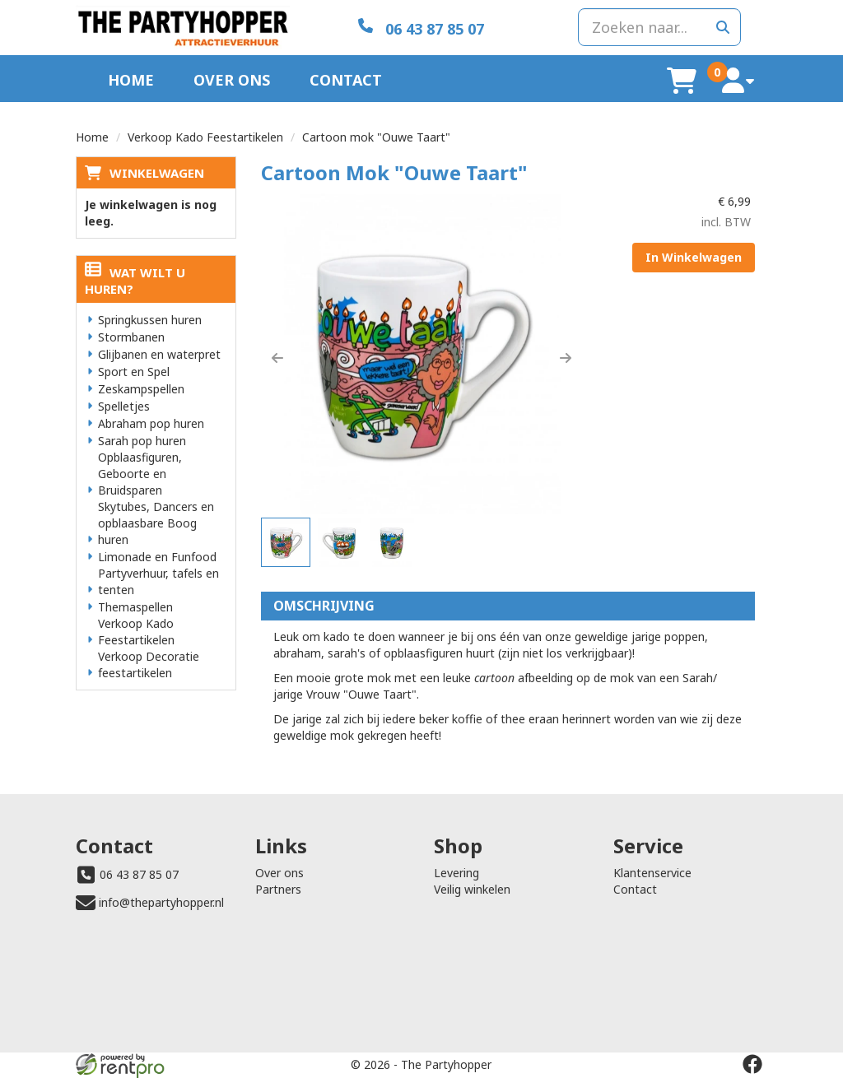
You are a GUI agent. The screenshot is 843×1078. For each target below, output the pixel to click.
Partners (278, 889)
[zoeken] (723, 27)
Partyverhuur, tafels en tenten (158, 581)
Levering (456, 873)
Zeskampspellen (141, 389)
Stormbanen (131, 337)
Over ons (231, 80)
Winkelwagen (156, 173)
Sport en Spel (134, 371)
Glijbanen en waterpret (159, 354)
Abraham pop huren (151, 423)
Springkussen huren (150, 320)
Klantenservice (652, 873)
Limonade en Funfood (157, 557)
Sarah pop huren (142, 440)
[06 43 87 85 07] (421, 27)
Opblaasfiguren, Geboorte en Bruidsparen (140, 473)
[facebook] (752, 1064)
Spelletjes (124, 406)
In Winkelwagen (693, 257)
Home (131, 80)
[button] (277, 358)
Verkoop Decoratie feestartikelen (148, 664)
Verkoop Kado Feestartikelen (205, 137)
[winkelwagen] (682, 80)
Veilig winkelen (472, 889)
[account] (738, 80)
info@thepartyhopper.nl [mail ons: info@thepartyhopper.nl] (161, 902)
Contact (346, 80)
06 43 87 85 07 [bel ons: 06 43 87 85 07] (139, 874)
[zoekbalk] (659, 27)
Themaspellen (135, 607)
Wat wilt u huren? (135, 280)
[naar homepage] (183, 27)
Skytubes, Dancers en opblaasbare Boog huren (156, 523)
